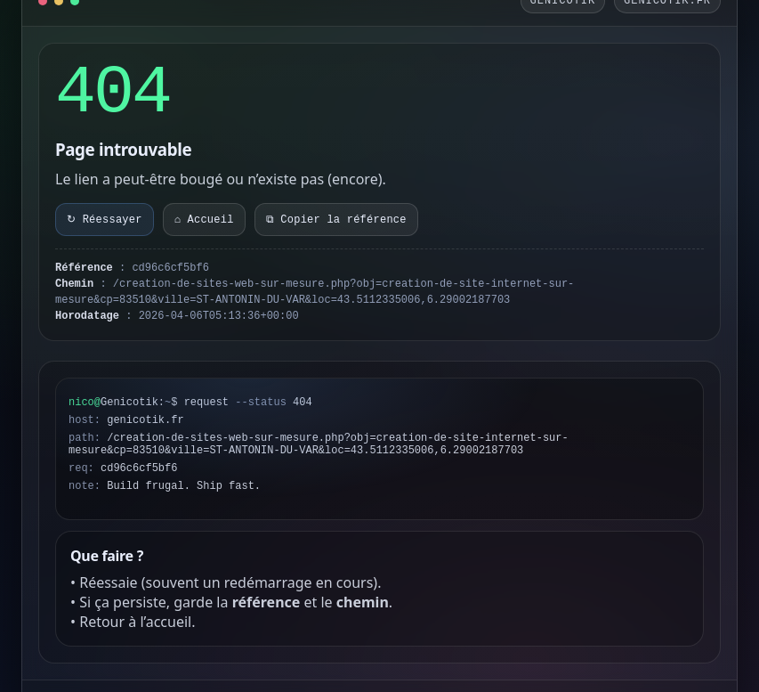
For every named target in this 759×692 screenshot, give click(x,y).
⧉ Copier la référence (336, 220)
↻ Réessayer (104, 220)
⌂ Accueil (204, 220)
